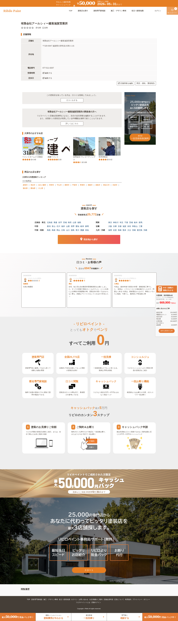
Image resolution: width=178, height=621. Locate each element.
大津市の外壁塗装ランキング (34, 177)
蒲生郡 (25, 188)
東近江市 (106, 185)
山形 (74, 222)
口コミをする (72, 100)
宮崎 (134, 230)
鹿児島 (139, 230)
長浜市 (33, 185)
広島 (63, 230)
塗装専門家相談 (99, 11)
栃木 (136, 222)
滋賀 (124, 226)
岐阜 (82, 226)
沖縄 (145, 230)
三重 (140, 226)
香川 (77, 230)
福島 (79, 222)
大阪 (110, 226)
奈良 (129, 226)
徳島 (72, 230)
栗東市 (67, 185)
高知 (87, 230)
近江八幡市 (42, 185)
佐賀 (115, 230)
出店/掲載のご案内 (96, 599)
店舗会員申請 (108, 599)
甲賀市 (74, 185)
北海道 (49, 222)
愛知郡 (33, 188)
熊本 (124, 230)
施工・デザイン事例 (118, 11)
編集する (47, 73)
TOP (70, 11)
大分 (129, 230)
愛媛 (82, 230)
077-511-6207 (48, 68)
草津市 (51, 185)
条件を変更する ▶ (167, 331)
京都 (119, 226)
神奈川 (116, 222)
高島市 (97, 185)
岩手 (60, 222)
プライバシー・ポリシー (141, 599)
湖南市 (90, 185)
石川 (58, 226)
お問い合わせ (83, 599)
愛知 (77, 226)
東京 (110, 222)
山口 (68, 230)
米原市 (114, 185)
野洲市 (82, 185)
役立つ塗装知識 (137, 11)
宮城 (65, 222)
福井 (63, 226)
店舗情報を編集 (125, 83)
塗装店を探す (83, 11)
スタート (89, 570)
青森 (55, 222)
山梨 (68, 226)
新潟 (49, 226)
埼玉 (121, 222)
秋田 (70, 222)
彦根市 (25, 185)
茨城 (131, 222)
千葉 (126, 222)
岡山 (58, 230)
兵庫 (115, 226)
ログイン (74, 599)
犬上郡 (40, 188)
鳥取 (49, 230)
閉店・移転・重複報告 (146, 83)
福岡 (110, 230)
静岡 (87, 226)
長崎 (119, 230)
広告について (119, 599)
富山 (53, 226)
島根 (53, 230)
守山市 (59, 185)
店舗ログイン (96, 602)
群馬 (140, 222)
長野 (72, 226)
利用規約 (128, 599)
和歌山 (135, 226)
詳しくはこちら (72, 123)
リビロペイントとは (83, 602)
